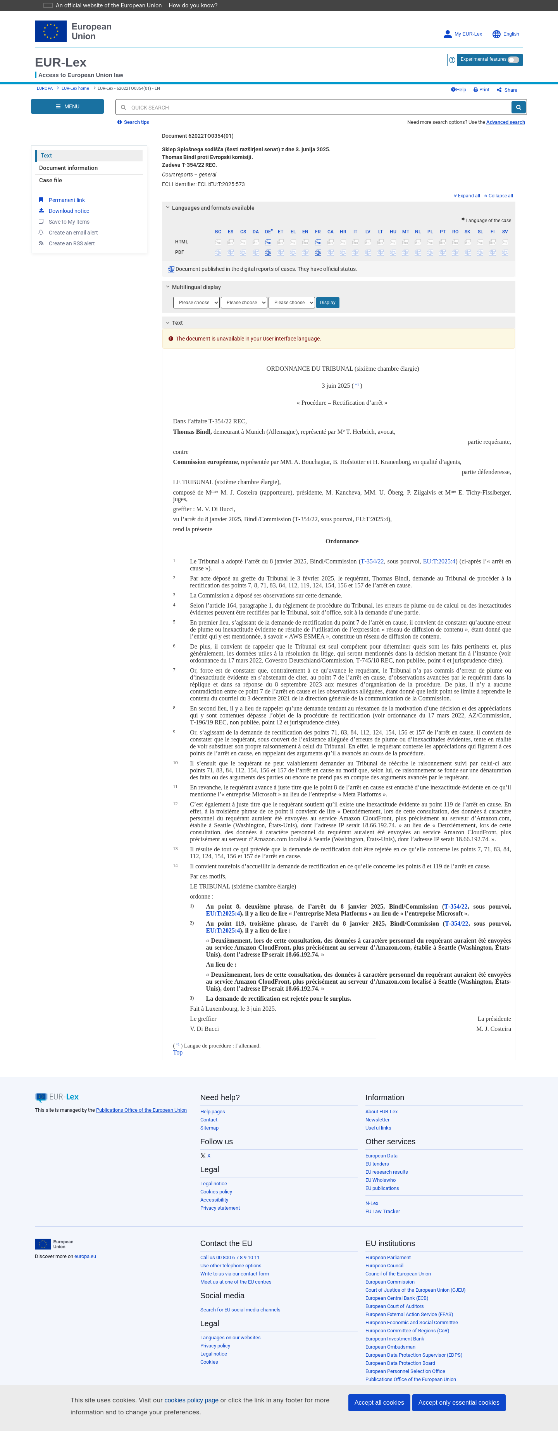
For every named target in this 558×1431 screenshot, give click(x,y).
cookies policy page (179, 1400)
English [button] (505, 34)
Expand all (467, 201)
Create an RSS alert (66, 249)
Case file (50, 186)
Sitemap (209, 1134)
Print (494, 93)
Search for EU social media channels (240, 1315)
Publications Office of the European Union (141, 1116)
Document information (68, 173)
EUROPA (45, 91)
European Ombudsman (390, 1353)
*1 (357, 390)
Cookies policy (216, 1197)
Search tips (133, 128)
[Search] (519, 113)
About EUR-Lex (381, 1117)
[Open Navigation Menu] (67, 112)
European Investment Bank (394, 1344)
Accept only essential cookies (458, 1402)
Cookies (209, 1368)
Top (178, 1058)
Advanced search (505, 128)
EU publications (382, 1194)
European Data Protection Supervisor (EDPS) (414, 1361)
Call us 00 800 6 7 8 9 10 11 (230, 1263)
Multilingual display (192, 293)
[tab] (338, 213)
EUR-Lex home (75, 91)
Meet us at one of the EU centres (236, 1288)
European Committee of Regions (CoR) (407, 1336)
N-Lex (371, 1209)
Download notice (63, 216)
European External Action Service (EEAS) (409, 1320)
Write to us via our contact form (234, 1279)
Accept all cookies (379, 1402)
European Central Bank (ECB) (397, 1304)
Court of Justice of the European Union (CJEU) (415, 1296)
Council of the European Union (398, 1279)
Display (328, 308)
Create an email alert (67, 238)
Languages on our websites (230, 1343)
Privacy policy (215, 1351)
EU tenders (377, 1170)
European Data (381, 1161)
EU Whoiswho (380, 1186)
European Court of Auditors (394, 1312)
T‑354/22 (372, 567)
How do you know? (188, 5)
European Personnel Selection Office (405, 1377)
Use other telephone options (231, 1271)
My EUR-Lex (462, 34)
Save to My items (63, 227)
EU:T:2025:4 (439, 567)
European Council (384, 1271)
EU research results (386, 1178)
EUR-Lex (60, 62)
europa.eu (85, 1262)
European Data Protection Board (400, 1369)
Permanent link (61, 205)
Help (471, 93)
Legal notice (213, 1189)
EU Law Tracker (382, 1217)
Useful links (378, 1134)
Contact (208, 1125)
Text (46, 161)
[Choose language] (196, 308)
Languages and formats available (209, 214)
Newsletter (377, 1125)
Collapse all (498, 201)
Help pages (212, 1117)
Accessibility (214, 1205)
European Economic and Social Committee (411, 1328)
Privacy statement (220, 1214)
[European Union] (54, 1249)
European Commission (390, 1288)
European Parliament (388, 1263)
